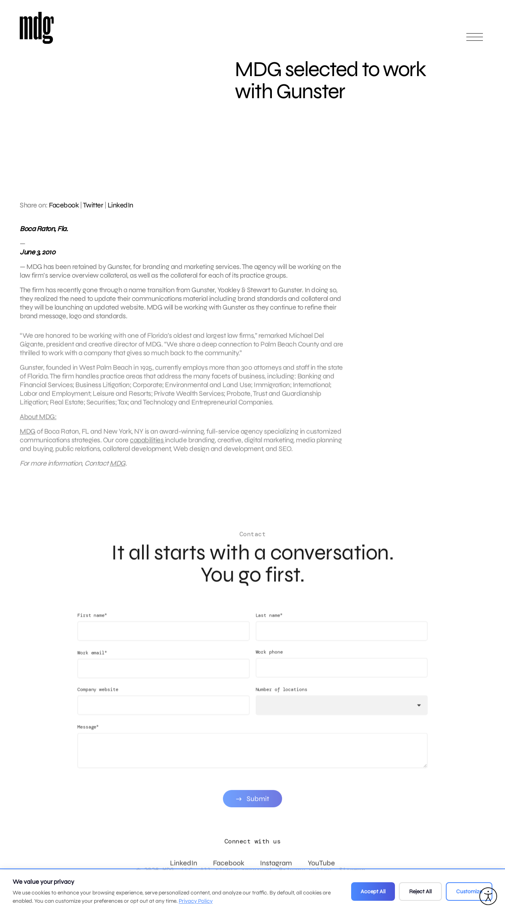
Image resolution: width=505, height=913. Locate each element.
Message (88, 734)
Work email (92, 660)
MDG (28, 435)
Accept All (373, 891)
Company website (97, 697)
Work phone (269, 660)
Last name (269, 623)
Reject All (420, 891)
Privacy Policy (196, 901)
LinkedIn (120, 205)
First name (92, 623)
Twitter (93, 205)
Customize (469, 891)
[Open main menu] (474, 40)
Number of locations (281, 697)
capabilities (147, 444)
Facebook (64, 205)
